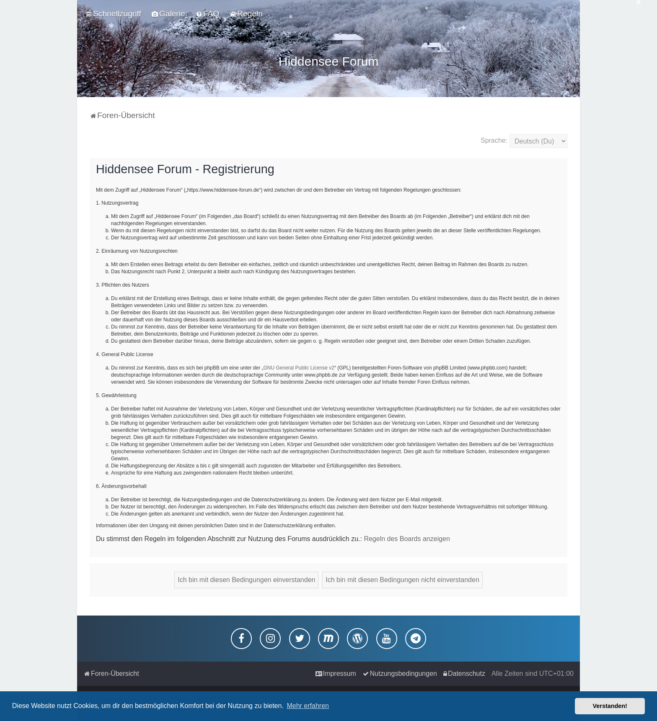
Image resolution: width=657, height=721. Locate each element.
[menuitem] (168, 14)
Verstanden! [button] (610, 706)
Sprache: (494, 138)
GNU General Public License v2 (299, 366)
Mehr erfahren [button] (308, 705)
